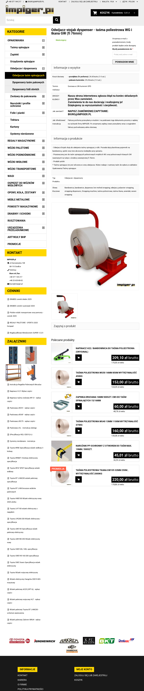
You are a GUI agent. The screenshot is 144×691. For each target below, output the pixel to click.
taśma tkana (118, 191)
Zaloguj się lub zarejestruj (84, 2)
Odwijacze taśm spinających (28, 75)
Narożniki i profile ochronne (20, 104)
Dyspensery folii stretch (25, 89)
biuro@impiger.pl (34, 2)
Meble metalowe (19, 199)
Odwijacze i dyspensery (23, 68)
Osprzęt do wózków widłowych (21, 184)
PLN (109, 2)
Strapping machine (89, 191)
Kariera (22, 680)
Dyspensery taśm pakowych (28, 82)
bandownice (79, 188)
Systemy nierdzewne (22, 133)
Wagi (11, 176)
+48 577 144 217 (13, 2)
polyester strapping (125, 188)
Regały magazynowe (21, 140)
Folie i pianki (17, 112)
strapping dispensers (73, 191)
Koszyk (78, 680)
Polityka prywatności (30, 689)
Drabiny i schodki (19, 213)
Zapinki (14, 54)
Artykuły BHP (17, 237)
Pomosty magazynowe (23, 206)
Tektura (14, 119)
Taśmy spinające (19, 47)
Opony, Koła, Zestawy (22, 192)
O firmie (22, 684)
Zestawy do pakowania (23, 96)
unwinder (127, 191)
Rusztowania (17, 220)
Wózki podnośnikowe (21, 154)
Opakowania (16, 40)
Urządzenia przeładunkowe (18, 229)
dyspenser (89, 188)
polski (130, 2)
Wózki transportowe (22, 168)
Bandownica (69, 188)
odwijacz (114, 188)
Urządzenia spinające (22, 61)
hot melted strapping (102, 188)
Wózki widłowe (17, 161)
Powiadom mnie (124, 62)
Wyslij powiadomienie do (122, 49)
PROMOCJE (14, 244)
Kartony (14, 126)
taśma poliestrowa (105, 191)
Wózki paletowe (18, 147)
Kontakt (63, 2)
